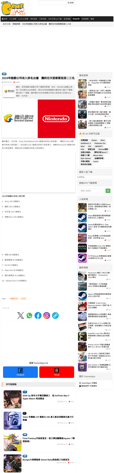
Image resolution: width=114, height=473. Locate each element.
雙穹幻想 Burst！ (101, 152)
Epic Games (86, 158)
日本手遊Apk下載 (55, 19)
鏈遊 (92, 19)
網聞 (4, 74)
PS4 (83, 149)
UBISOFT (99, 146)
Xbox (102, 140)
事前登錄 (33, 19)
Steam (94, 140)
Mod (83, 146)
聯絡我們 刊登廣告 (88, 386)
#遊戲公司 (14, 299)
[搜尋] (52, 3)
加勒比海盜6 (86, 152)
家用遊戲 (67, 19)
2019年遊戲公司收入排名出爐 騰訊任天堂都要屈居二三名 (46, 24)
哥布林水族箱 (86, 164)
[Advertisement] (22, 49)
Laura (95, 161)
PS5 (25, 392)
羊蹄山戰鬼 (85, 161)
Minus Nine (98, 155)
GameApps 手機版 (88, 383)
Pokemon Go (100, 143)
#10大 (23, 299)
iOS (90, 146)
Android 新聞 (23, 19)
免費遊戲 (84, 140)
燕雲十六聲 (85, 155)
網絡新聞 (76, 19)
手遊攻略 (42, 19)
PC (25, 413)
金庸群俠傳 (99, 158)
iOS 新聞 (12, 19)
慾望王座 (91, 149)
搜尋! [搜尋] (71, 3)
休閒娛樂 (85, 19)
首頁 (4, 19)
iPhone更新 (103, 149)
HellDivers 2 (86, 143)
